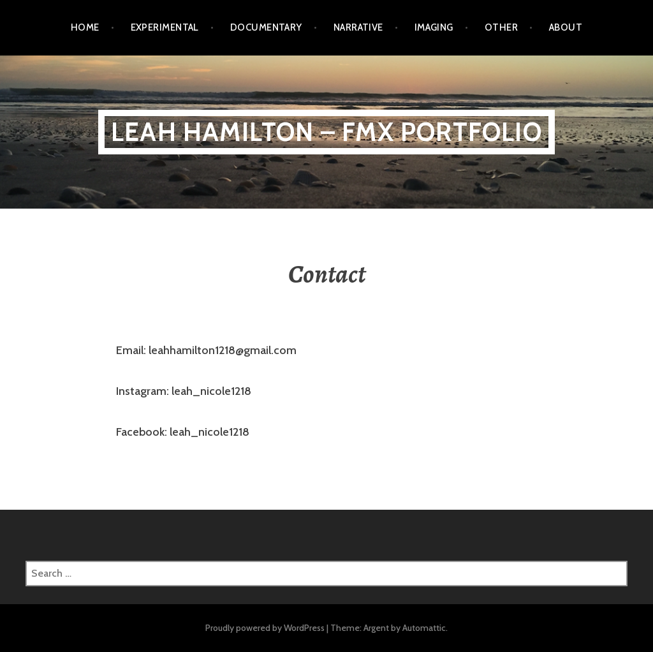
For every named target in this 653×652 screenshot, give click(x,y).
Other (501, 27)
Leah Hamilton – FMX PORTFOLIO (326, 131)
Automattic (424, 627)
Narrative (358, 27)
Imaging (434, 27)
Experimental (165, 27)
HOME (85, 27)
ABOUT (565, 27)
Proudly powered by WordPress (265, 627)
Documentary (266, 27)
